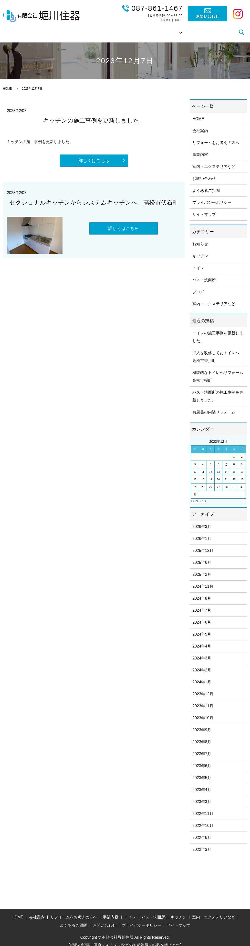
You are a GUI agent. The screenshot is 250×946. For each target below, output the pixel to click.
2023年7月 (201, 747)
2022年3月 (201, 843)
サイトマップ (204, 208)
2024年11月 (202, 579)
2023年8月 (201, 735)
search (241, 28)
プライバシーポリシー (211, 196)
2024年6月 (201, 615)
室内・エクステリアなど (213, 160)
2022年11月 (202, 807)
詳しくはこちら (94, 153)
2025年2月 (201, 568)
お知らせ (200, 237)
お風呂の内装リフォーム (213, 405)
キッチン (200, 249)
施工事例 (172, 28)
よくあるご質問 (203, 28)
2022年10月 (202, 819)
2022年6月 (201, 831)
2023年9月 (201, 723)
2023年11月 (202, 699)
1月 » (203, 494)
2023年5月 (201, 771)
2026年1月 (201, 532)
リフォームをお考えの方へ (113, 28)
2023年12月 (202, 687)
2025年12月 (202, 544)
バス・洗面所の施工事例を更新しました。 (217, 389)
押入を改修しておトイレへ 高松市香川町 (217, 350)
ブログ (229, 28)
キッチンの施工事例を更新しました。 (94, 113)
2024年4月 (201, 639)
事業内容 (150, 28)
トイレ (198, 261)
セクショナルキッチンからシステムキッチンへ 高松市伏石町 (93, 195)
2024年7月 (201, 603)
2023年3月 (201, 795)
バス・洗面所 (204, 273)
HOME (56, 28)
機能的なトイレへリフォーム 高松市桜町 (218, 370)
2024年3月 (201, 651)
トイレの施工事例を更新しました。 (217, 330)
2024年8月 (201, 591)
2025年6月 (201, 556)
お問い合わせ (204, 172)
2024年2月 (201, 663)
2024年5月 (201, 627)
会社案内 (75, 28)
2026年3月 (201, 520)
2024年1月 (201, 675)
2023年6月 (201, 759)
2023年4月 (201, 783)
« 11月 (194, 494)
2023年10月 (202, 711)
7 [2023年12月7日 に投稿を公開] (226, 457)
